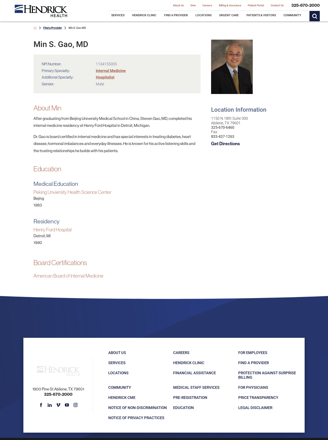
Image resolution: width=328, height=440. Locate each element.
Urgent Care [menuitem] (229, 15)
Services (117, 362)
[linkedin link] (49, 405)
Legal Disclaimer (255, 407)
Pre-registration (190, 397)
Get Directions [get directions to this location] (225, 143)
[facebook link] (41, 405)
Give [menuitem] (193, 5)
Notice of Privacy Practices (136, 417)
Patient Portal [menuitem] (256, 5)
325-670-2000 (305, 5)
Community (119, 387)
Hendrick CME (121, 397)
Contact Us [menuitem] (277, 5)
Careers (181, 352)
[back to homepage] (35, 28)
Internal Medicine (111, 70)
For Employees (252, 352)
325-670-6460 (222, 127)
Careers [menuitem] (207, 5)
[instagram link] (75, 405)
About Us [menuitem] (178, 5)
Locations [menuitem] (203, 15)
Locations (118, 372)
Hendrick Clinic (188, 362)
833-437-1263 (222, 136)
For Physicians (253, 387)
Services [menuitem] (118, 15)
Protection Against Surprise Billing (267, 375)
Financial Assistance (194, 372)
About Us (117, 352)
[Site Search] (314, 16)
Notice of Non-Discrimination (137, 407)
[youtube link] (67, 405)
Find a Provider (52, 28)
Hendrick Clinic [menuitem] (144, 15)
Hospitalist (105, 77)
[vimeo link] (58, 405)
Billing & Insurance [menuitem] (230, 5)
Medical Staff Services (196, 387)
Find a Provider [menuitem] (176, 15)
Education (183, 407)
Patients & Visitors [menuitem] (261, 15)
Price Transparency (258, 397)
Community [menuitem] (292, 15)
